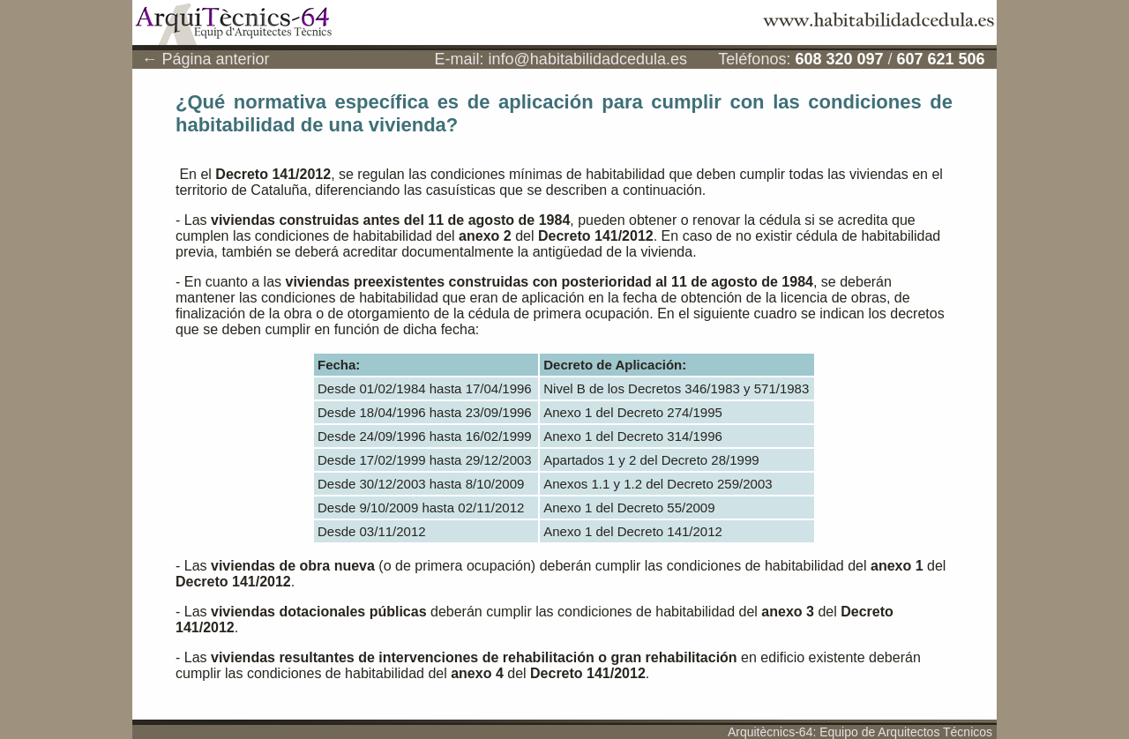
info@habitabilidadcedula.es (588, 59)
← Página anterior (205, 59)
